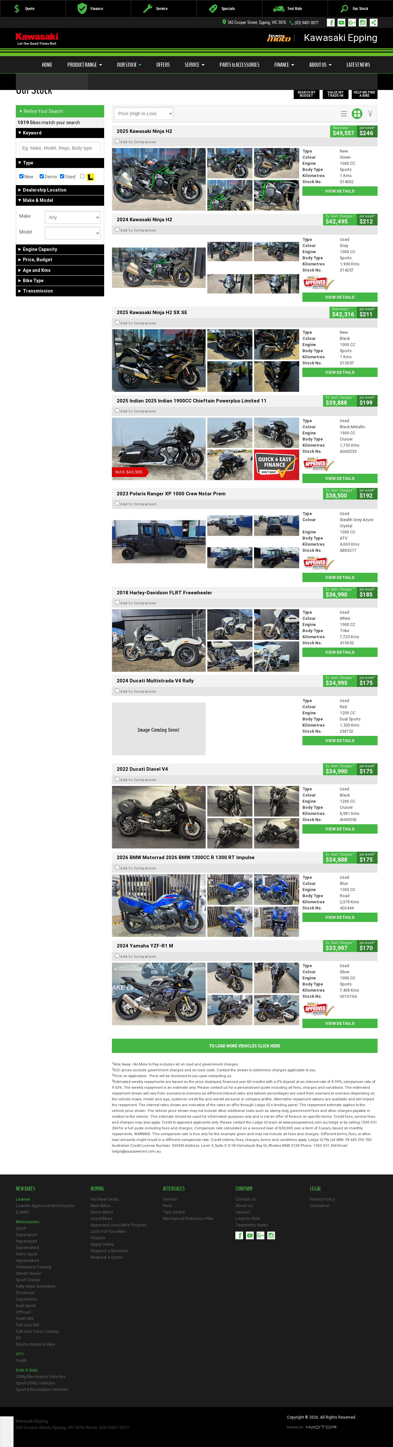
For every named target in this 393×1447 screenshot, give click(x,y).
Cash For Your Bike (108, 1231)
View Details (340, 191)
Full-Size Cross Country (37, 1331)
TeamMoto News (251, 1225)
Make (25, 216)
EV (18, 1338)
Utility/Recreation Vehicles (41, 1376)
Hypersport (26, 1241)
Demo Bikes (102, 1212)
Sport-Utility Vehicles (35, 1383)
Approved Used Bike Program (119, 1225)
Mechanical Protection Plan (188, 1218)
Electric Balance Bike (35, 1344)
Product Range (84, 65)
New (26, 177)
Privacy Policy (322, 1199)
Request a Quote (107, 1257)
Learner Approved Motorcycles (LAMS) (45, 1209)
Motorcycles (27, 1221)
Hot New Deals (105, 1199)
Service (195, 65)
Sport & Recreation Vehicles (42, 1389)
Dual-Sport (25, 1305)
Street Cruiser (29, 1273)
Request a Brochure (109, 1251)
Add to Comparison (138, 142)
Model (25, 232)
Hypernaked (27, 1260)
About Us (320, 65)
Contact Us (245, 1199)
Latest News (358, 65)
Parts (167, 1205)
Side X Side (27, 1370)
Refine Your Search (41, 111)
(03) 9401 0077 (307, 22)
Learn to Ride (247, 1218)
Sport (21, 1228)
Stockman (25, 1292)
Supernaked (27, 1247)
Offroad (23, 1312)
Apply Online (102, 1244)
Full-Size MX (27, 1325)
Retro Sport (26, 1254)
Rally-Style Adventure (35, 1286)
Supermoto (26, 1299)
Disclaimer (320, 1205)
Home (47, 65)
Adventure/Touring (33, 1267)
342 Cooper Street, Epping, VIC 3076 (254, 22)
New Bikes (101, 1205)
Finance (284, 65)
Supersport (26, 1234)
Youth (21, 1360)
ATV (20, 1354)
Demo (48, 177)
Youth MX (25, 1318)
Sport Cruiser (28, 1280)
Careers (242, 1212)
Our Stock (129, 65)
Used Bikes (102, 1218)
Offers (163, 65)
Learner (23, 1199)
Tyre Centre (174, 1212)
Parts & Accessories (240, 65)
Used (67, 177)
